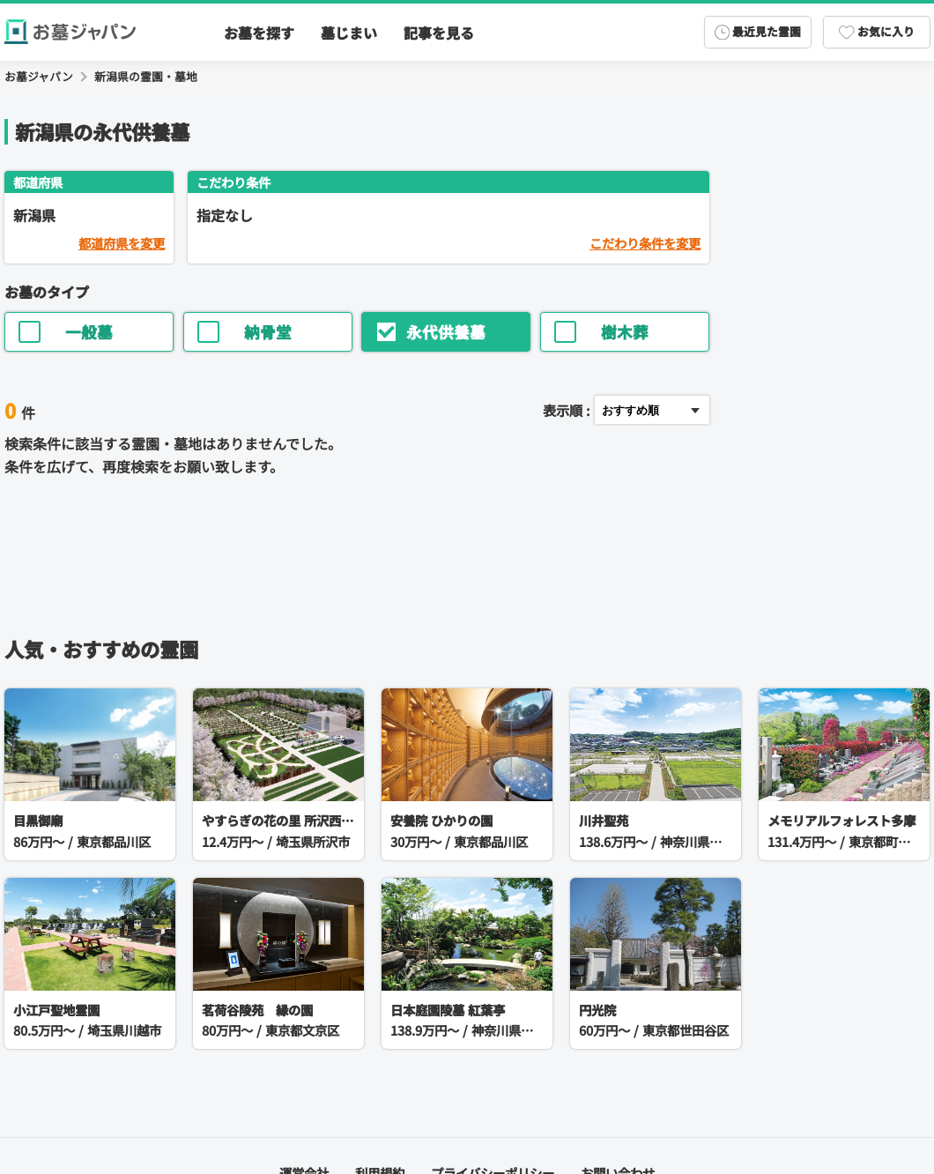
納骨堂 (244, 332)
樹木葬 (601, 332)
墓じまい (349, 32)
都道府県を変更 (121, 243)
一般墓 (66, 332)
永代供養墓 (430, 332)
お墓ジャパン (38, 76)
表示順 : (566, 410)
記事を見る (439, 32)
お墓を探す (259, 32)
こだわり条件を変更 (644, 243)
